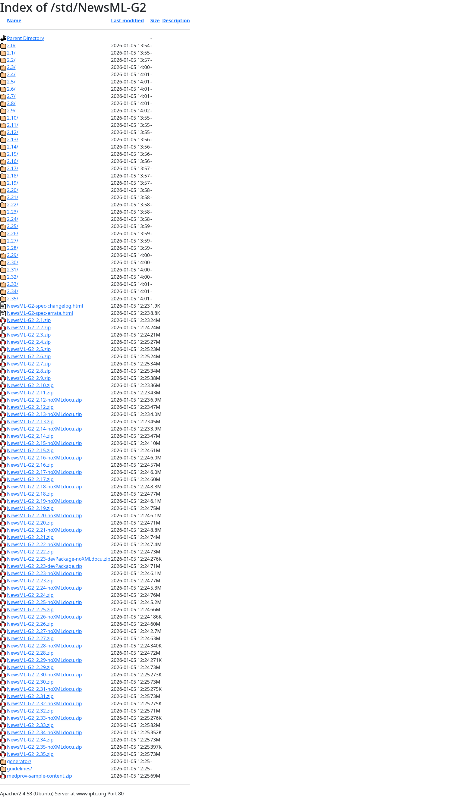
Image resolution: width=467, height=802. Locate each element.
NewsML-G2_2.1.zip (29, 320)
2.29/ (12, 255)
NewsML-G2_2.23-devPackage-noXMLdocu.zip (58, 559)
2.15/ (12, 154)
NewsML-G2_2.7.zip (29, 363)
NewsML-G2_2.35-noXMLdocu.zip (44, 747)
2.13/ (12, 139)
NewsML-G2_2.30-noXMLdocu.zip (44, 674)
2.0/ (11, 45)
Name (14, 20)
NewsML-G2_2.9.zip (29, 378)
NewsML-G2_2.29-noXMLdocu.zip (44, 660)
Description (176, 20)
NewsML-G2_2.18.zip (30, 493)
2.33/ (12, 284)
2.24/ (12, 219)
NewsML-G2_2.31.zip (30, 696)
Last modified (127, 20)
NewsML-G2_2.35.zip (30, 754)
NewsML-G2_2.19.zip (30, 508)
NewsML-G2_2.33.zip (30, 725)
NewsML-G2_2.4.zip (29, 342)
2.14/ (12, 146)
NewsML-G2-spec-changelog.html (45, 305)
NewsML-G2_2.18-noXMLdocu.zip (44, 486)
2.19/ (12, 183)
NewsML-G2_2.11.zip (30, 392)
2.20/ (12, 190)
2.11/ (12, 125)
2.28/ (12, 248)
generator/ (19, 761)
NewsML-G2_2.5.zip (29, 349)
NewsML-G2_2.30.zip (30, 681)
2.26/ (12, 233)
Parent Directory (25, 38)
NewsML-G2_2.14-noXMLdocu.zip (44, 428)
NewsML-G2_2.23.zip (30, 580)
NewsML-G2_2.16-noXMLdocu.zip (44, 457)
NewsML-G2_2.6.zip (29, 356)
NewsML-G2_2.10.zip (30, 385)
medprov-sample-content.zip (39, 775)
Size (155, 20)
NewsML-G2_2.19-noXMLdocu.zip (44, 501)
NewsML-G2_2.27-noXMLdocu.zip (44, 631)
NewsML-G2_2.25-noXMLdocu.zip (44, 602)
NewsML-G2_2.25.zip (30, 609)
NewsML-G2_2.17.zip (30, 479)
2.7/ (11, 96)
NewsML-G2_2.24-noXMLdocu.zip (44, 587)
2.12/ (12, 132)
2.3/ (11, 67)
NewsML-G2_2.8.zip (29, 371)
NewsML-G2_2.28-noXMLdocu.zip (44, 645)
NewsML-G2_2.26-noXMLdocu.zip (44, 616)
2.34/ (12, 291)
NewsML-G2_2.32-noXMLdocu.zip (44, 703)
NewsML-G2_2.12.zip (30, 407)
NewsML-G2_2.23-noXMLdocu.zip (44, 573)
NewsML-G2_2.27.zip (30, 638)
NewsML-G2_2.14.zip (30, 436)
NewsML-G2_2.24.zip (30, 595)
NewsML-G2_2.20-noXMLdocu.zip (44, 515)
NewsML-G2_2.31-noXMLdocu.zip (44, 689)
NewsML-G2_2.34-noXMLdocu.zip (44, 732)
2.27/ (12, 240)
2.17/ (12, 168)
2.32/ (12, 277)
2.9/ (11, 110)
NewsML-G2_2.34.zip (30, 739)
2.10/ (12, 117)
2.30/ (12, 262)
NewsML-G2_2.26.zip (30, 624)
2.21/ (12, 197)
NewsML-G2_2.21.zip (30, 537)
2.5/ (11, 81)
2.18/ (12, 175)
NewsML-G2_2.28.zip (30, 653)
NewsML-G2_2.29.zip (30, 667)
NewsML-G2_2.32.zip (30, 710)
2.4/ (11, 74)
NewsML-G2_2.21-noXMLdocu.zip (44, 530)
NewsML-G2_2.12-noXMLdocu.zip (44, 399)
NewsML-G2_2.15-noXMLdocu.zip (44, 443)
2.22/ (12, 204)
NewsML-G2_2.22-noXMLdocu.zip (44, 544)
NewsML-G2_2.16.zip (30, 465)
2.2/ (11, 60)
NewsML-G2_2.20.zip (30, 522)
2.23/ (12, 211)
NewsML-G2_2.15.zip (30, 450)
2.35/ (12, 298)
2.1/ (11, 52)
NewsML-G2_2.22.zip (30, 551)
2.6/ (11, 89)
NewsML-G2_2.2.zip (29, 327)
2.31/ (12, 269)
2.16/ (12, 161)
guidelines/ (19, 768)
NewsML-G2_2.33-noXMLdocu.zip (44, 718)
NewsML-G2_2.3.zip (29, 334)
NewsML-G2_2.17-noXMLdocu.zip (44, 472)
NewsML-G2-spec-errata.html (40, 313)
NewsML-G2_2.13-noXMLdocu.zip (44, 414)
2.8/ (11, 103)
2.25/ (12, 226)
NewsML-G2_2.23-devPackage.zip (44, 566)
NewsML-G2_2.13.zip (30, 421)
